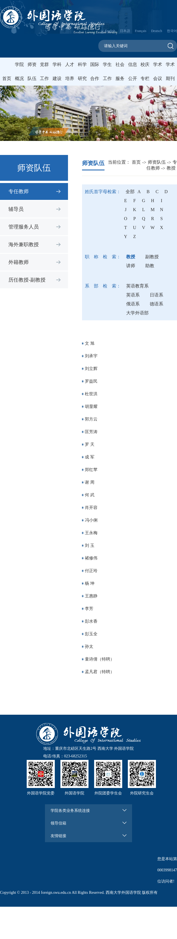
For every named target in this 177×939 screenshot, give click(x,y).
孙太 (89, 646)
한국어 (172, 31)
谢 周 (89, 482)
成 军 (89, 457)
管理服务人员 (23, 227)
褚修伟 (91, 558)
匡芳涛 (91, 431)
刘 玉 (89, 545)
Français (140, 31)
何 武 (89, 495)
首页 (6, 78)
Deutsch (156, 31)
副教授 (152, 256)
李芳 (89, 608)
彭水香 (91, 621)
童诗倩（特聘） (99, 659)
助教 (149, 265)
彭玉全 (91, 634)
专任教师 (18, 191)
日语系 (156, 295)
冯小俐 (91, 520)
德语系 (156, 303)
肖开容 (91, 507)
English (110, 31)
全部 (130, 191)
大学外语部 (137, 312)
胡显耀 (91, 406)
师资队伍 (157, 162)
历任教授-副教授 (27, 280)
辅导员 (16, 209)
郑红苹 (91, 469)
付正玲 (91, 570)
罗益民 (91, 381)
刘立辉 (91, 368)
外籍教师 (18, 262)
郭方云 (91, 419)
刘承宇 (91, 356)
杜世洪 (91, 394)
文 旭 (89, 343)
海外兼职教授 (23, 244)
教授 (171, 168)
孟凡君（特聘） (99, 672)
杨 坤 (89, 583)
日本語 (125, 31)
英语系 (133, 295)
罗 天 (89, 444)
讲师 (130, 265)
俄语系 (133, 303)
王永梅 (91, 533)
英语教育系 (137, 286)
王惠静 (91, 596)
